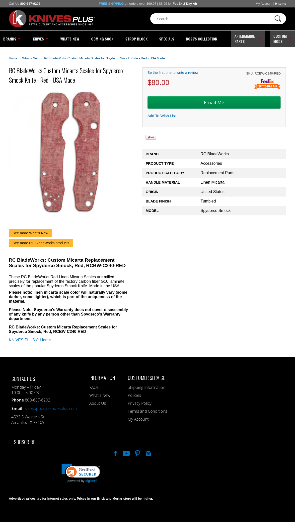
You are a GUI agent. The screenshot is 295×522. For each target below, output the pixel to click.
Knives (41, 38)
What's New (69, 38)
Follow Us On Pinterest (137, 452)
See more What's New (30, 232)
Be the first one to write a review (173, 72)
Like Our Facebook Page (115, 452)
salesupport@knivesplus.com (51, 407)
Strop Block (135, 38)
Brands (12, 38)
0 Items (280, 3)
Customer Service (146, 377)
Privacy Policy (139, 402)
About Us (97, 402)
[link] (81, 472)
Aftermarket (248, 38)
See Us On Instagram (148, 452)
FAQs (93, 386)
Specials (165, 38)
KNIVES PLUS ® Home (30, 339)
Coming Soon (102, 38)
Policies (134, 394)
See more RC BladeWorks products (41, 242)
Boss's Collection (200, 38)
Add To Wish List (162, 115)
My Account (264, 3)
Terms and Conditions (147, 410)
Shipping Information (146, 386)
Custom (282, 38)
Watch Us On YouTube (126, 452)
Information (102, 377)
